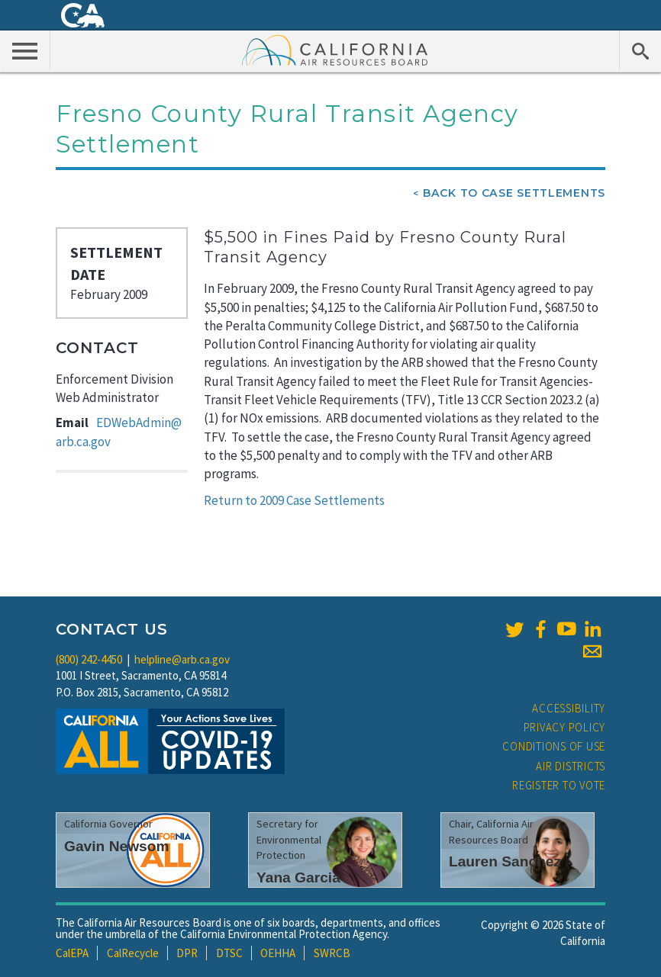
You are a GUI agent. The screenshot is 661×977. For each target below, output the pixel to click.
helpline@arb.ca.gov (182, 659)
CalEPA (72, 953)
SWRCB (332, 953)
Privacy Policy (565, 727)
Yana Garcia (298, 877)
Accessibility (568, 708)
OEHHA (277, 953)
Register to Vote (558, 785)
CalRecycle (133, 953)
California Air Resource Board (335, 50)
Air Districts (570, 766)
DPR (187, 953)
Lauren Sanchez (505, 861)
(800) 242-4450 (89, 659)
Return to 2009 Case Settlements (294, 500)
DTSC (229, 953)
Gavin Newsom (116, 846)
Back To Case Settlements (514, 193)
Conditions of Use (553, 746)
